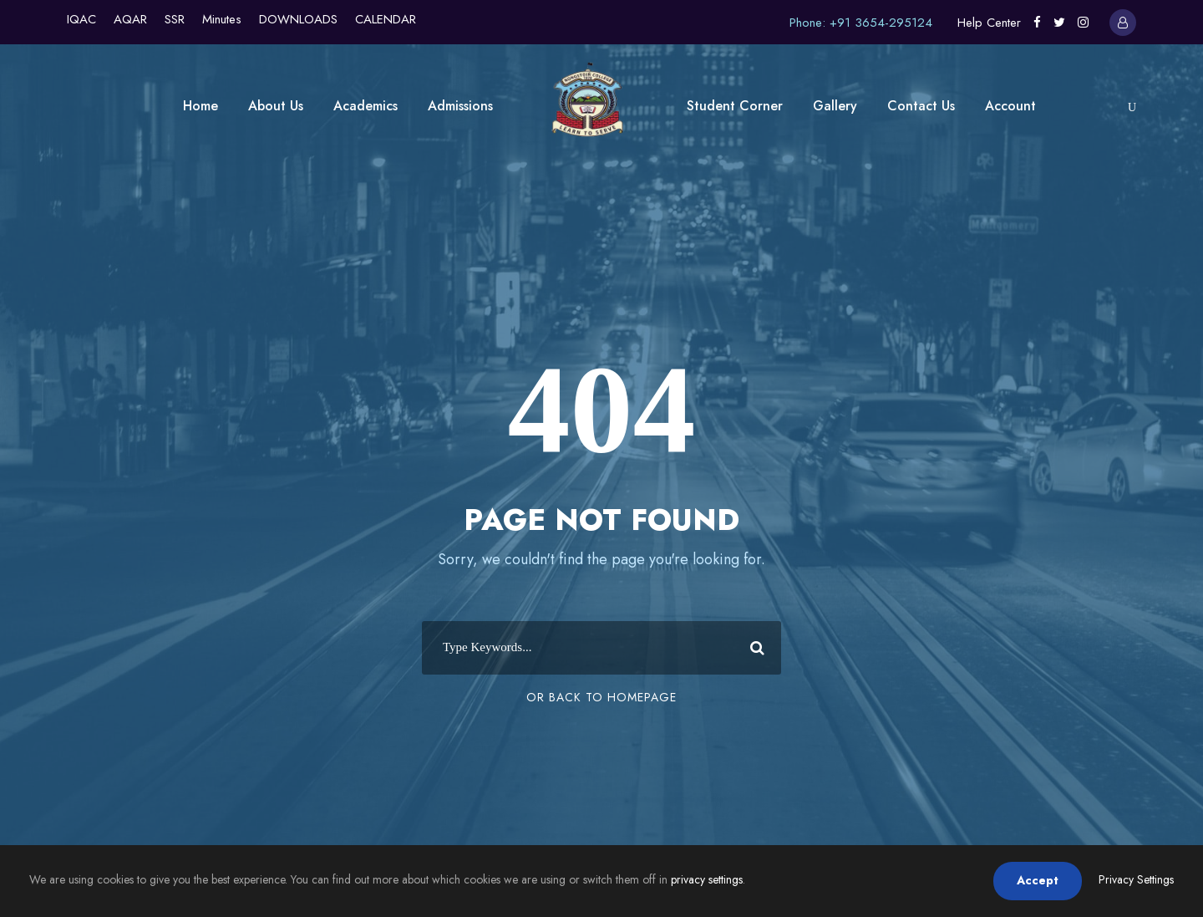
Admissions (460, 105)
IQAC (81, 19)
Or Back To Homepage (601, 697)
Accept (1037, 880)
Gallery (835, 105)
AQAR (130, 19)
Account (1010, 105)
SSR (175, 19)
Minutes (221, 19)
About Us (275, 105)
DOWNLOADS (298, 19)
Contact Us (921, 105)
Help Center (989, 22)
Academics (365, 105)
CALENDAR (385, 19)
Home (200, 105)
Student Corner (735, 105)
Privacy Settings (1136, 879)
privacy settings (707, 879)
